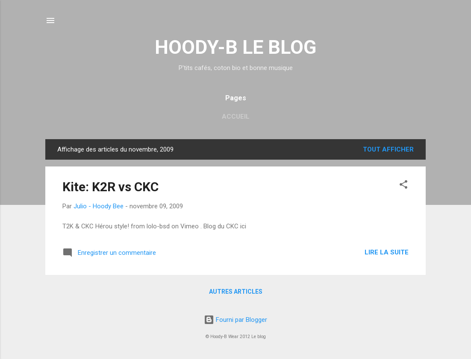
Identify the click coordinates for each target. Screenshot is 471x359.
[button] (403, 186)
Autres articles (235, 291)
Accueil (236, 116)
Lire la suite (387, 252)
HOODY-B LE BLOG (235, 47)
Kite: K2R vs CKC (110, 186)
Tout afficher (388, 149)
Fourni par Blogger (235, 320)
